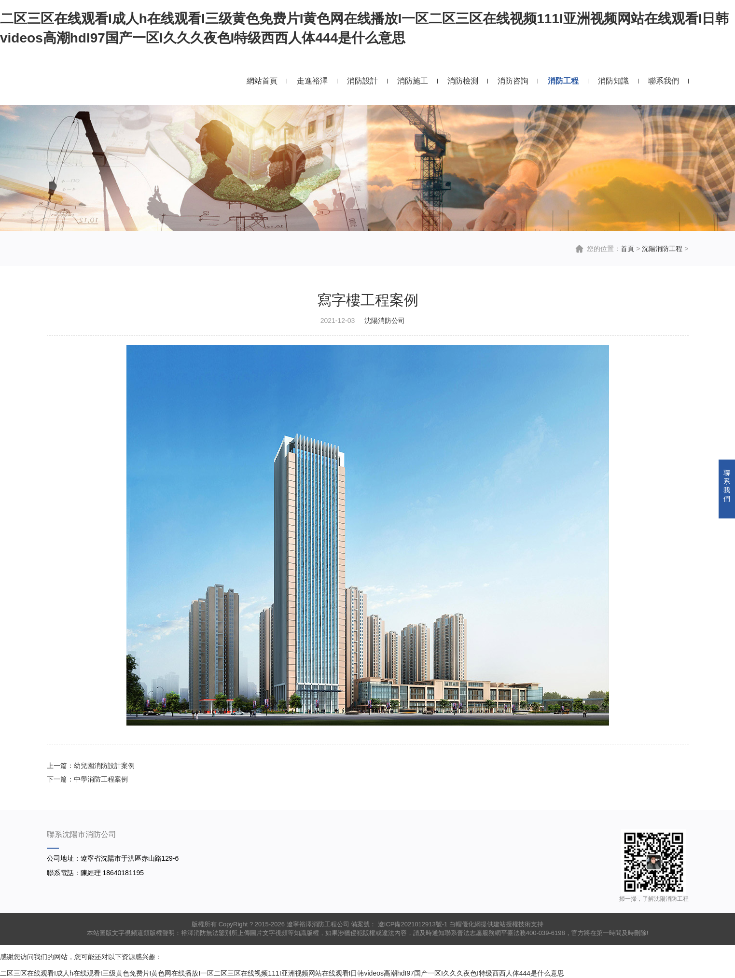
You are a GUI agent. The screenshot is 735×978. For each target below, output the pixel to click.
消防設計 (362, 81)
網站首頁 (262, 81)
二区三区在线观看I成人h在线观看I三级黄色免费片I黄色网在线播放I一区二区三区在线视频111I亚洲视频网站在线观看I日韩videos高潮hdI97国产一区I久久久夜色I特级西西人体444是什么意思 (282, 973)
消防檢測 (462, 81)
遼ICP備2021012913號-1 (411, 924)
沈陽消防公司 (384, 320)
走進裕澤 (312, 81)
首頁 (627, 248)
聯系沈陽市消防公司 (81, 834)
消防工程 (563, 81)
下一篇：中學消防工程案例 (87, 779)
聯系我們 (663, 81)
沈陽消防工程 (662, 248)
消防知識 (613, 81)
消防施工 (412, 81)
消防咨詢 (513, 81)
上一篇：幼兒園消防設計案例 (91, 765)
